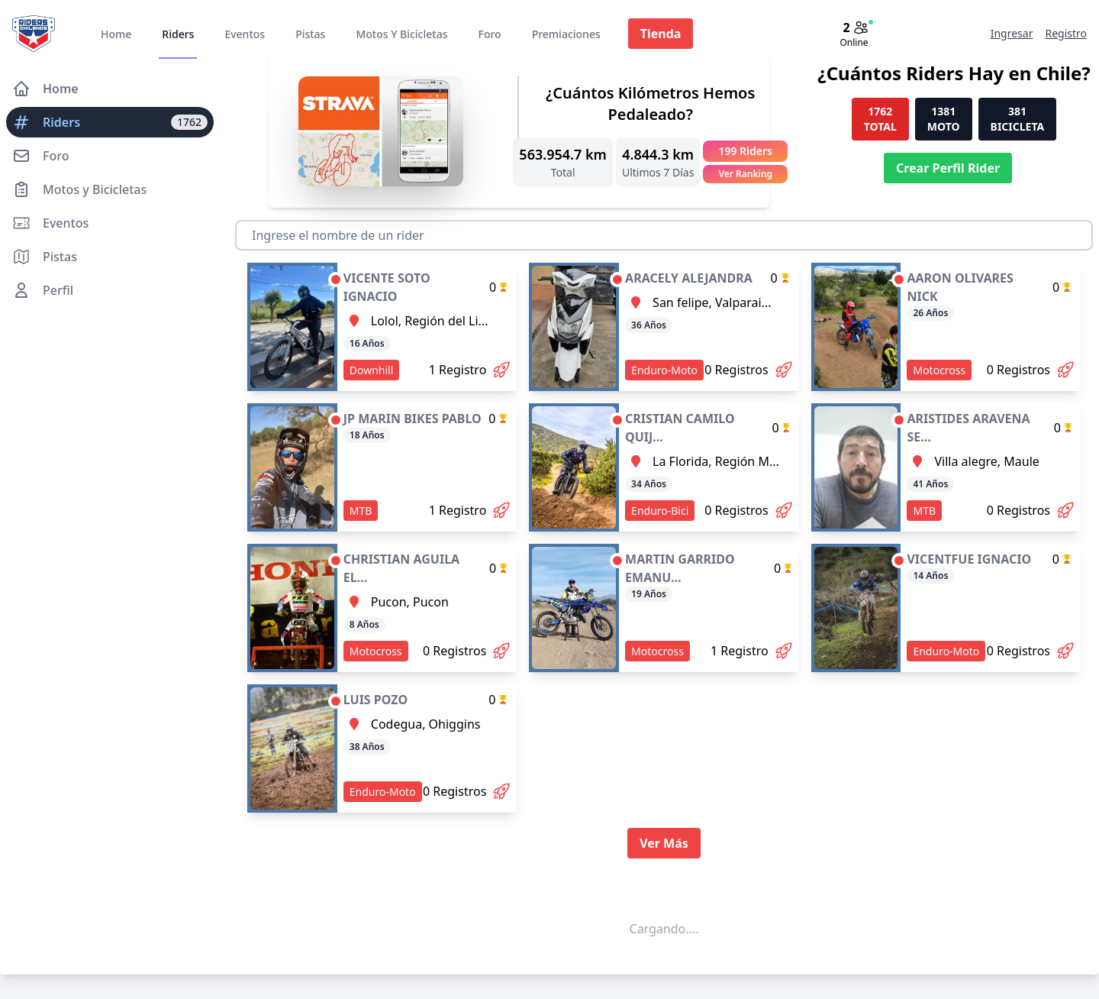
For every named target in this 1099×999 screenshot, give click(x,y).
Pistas (310, 34)
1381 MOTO (943, 119)
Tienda (661, 33)
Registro (1066, 33)
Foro (489, 34)
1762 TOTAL (880, 119)
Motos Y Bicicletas (401, 34)
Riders (178, 34)
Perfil (42, 290)
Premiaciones (566, 34)
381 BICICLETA (1018, 119)
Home (116, 34)
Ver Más (664, 843)
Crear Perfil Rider (948, 168)
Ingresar (1012, 33)
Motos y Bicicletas (79, 189)
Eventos (244, 34)
